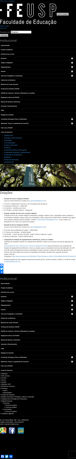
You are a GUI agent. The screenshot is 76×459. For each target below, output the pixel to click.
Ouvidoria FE (8, 162)
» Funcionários (7, 409)
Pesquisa (7, 147)
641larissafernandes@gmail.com (47, 219)
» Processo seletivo (10, 405)
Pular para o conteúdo (7, 1)
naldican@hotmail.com (12, 261)
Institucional (8, 135)
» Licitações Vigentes (7, 413)
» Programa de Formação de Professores (13, 399)
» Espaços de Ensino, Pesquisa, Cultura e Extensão (17, 397)
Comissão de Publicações (13, 155)
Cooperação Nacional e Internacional (17, 152)
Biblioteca (7, 157)
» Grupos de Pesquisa (7, 395)
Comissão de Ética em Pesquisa (15, 150)
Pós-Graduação (9, 143)
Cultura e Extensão (11, 145)
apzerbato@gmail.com (38, 201)
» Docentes (3, 388)
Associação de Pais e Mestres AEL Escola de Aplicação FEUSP (26, 246)
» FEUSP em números (7, 386)
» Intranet (3, 382)
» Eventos (3, 378)
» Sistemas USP (5, 384)
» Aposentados (7, 392)
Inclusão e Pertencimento (13, 138)
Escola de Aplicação (11, 159)
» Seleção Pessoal (6, 401)
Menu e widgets (62, 14)
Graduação (8, 140)
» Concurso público (10, 407)
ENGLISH (3, 28)
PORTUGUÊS (4, 26)
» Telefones (3, 374)
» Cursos (3, 380)
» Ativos (4, 390)
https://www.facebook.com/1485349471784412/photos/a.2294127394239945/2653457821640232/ (44, 256)
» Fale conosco (5, 376)
